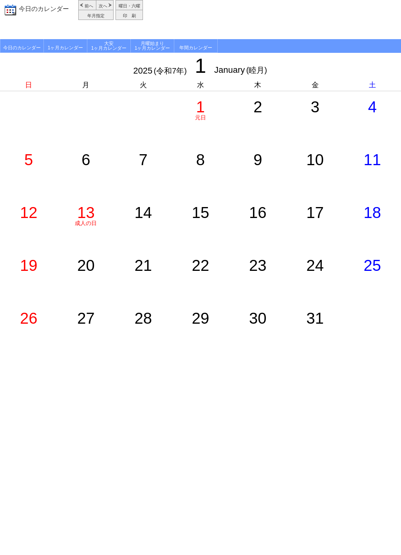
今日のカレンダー (44, 8)
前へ (89, 6)
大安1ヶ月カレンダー (109, 46)
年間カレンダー (195, 47)
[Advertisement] (273, 19)
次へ (103, 6)
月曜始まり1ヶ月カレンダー (152, 46)
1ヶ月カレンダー (65, 47)
